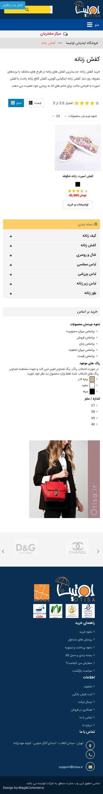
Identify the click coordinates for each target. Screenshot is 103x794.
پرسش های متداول (80, 639)
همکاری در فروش (81, 709)
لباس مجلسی (86, 264)
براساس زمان (87, 344)
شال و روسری (86, 255)
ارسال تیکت (85, 702)
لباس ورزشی (87, 274)
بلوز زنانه (90, 293)
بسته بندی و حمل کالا (78, 655)
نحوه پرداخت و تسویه (78, 647)
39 (93, 418)
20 (56, 116)
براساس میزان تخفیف (81, 350)
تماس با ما (86, 717)
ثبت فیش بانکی (82, 694)
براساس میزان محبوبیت (80, 331)
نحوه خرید (85, 631)
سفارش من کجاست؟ (79, 663)
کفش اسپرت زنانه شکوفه (78, 176)
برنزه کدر (86, 379)
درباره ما (87, 725)
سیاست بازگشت (82, 670)
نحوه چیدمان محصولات (82, 116)
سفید (88, 385)
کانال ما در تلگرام (13, 5)
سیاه (89, 392)
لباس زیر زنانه (86, 284)
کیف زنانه (89, 236)
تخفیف (87, 686)
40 (93, 424)
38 (93, 412)
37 (93, 405)
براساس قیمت (86, 356)
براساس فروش (86, 338)
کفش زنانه (88, 245)
